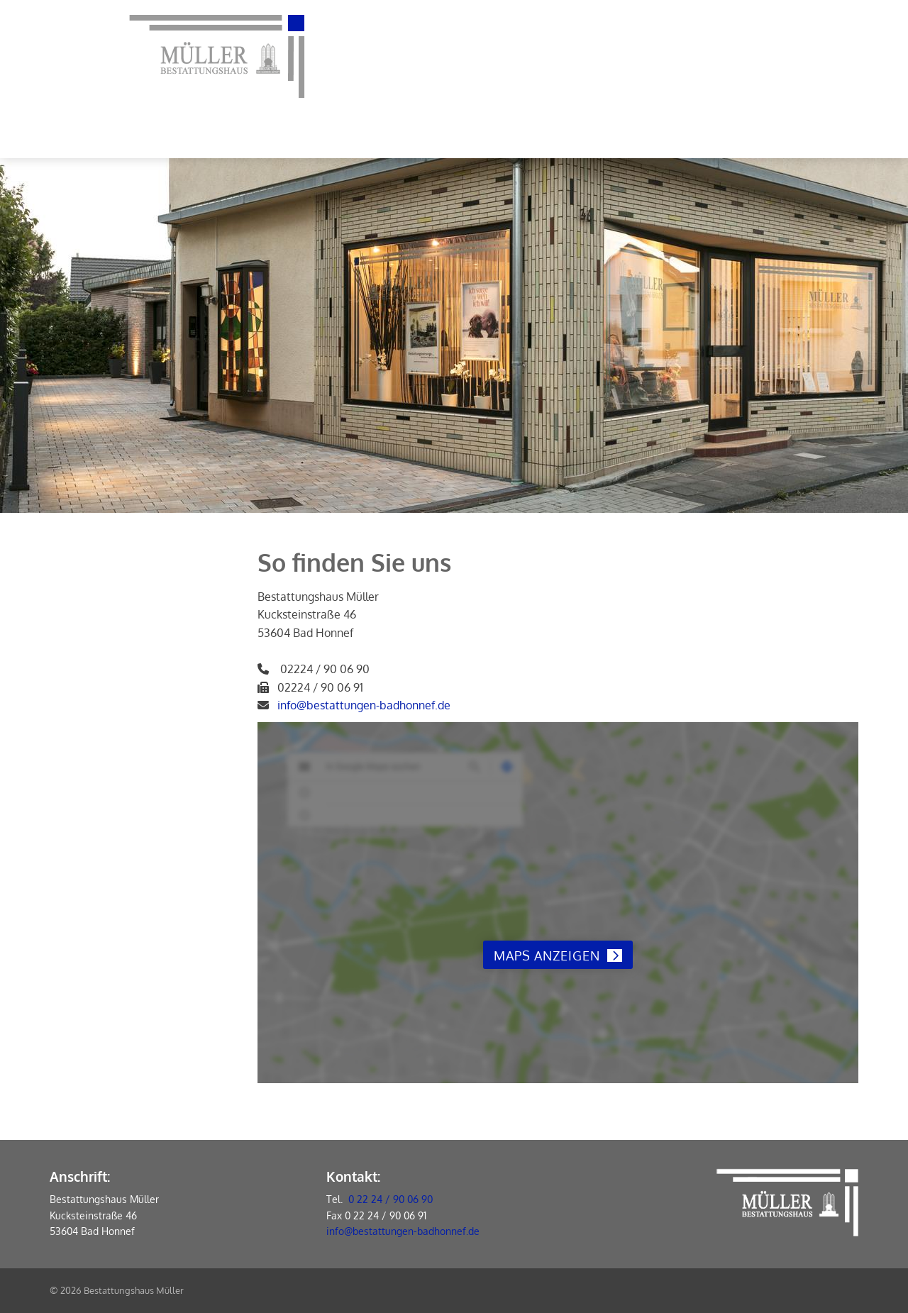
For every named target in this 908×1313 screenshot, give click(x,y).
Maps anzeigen (547, 955)
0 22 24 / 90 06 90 (390, 1199)
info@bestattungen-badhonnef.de (363, 705)
